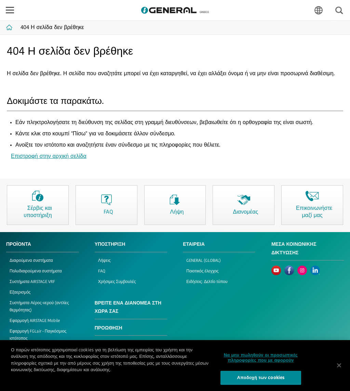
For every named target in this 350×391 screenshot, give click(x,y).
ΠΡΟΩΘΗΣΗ (108, 328)
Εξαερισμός (20, 293)
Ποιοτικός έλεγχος (202, 271)
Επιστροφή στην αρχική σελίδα (48, 156)
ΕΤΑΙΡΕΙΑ (194, 244)
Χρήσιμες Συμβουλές (117, 282)
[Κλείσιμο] (339, 367)
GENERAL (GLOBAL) (203, 261)
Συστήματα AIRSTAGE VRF (32, 282)
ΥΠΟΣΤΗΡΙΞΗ (110, 244)
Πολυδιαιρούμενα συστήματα (36, 271)
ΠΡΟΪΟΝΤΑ (18, 244)
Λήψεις (104, 261)
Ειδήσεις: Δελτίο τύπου (206, 282)
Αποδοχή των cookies (260, 380)
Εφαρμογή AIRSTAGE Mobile (35, 321)
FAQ (101, 271)
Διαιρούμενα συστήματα (31, 261)
